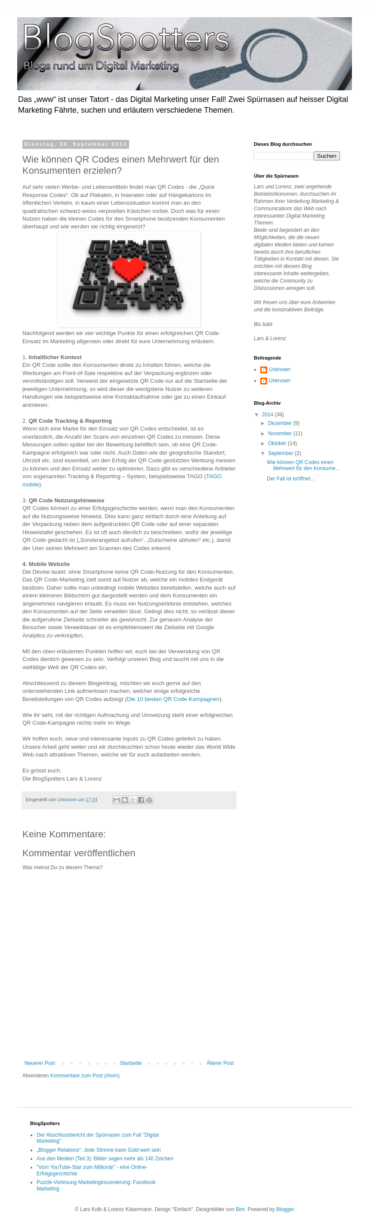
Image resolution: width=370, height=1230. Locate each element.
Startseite (131, 1063)
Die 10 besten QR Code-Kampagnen (173, 699)
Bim (240, 1209)
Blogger (285, 1209)
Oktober (278, 443)
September (281, 453)
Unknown (279, 369)
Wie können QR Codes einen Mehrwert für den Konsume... (303, 465)
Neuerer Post (40, 1063)
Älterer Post (220, 1063)
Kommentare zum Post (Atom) (85, 1076)
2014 (268, 415)
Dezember (280, 423)
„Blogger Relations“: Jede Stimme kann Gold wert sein (99, 1150)
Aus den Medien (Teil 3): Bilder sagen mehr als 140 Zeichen (105, 1159)
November (280, 433)
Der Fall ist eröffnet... (290, 479)
